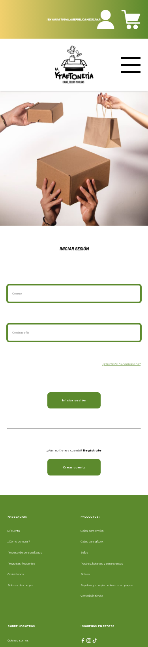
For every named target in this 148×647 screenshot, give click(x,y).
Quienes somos (18, 640)
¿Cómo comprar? (18, 541)
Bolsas (85, 574)
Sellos (84, 552)
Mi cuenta (13, 531)
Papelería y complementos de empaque (107, 585)
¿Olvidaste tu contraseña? (121, 364)
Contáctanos (15, 574)
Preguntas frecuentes (21, 563)
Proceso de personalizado (24, 552)
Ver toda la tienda (92, 596)
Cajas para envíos (92, 531)
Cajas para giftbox (92, 541)
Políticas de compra (20, 585)
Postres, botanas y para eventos (102, 563)
